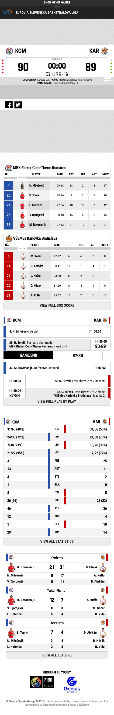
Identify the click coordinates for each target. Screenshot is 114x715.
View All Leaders (57, 655)
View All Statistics (57, 541)
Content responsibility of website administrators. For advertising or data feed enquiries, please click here (66, 703)
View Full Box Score (57, 305)
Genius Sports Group (72, 684)
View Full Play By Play (57, 401)
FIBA (42, 684)
